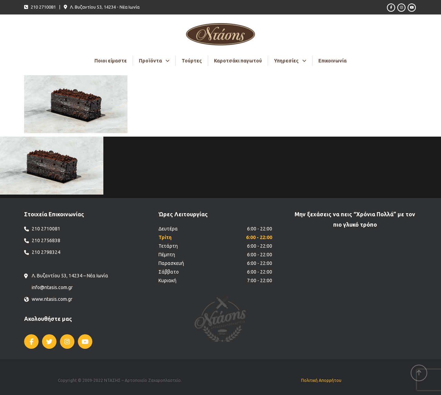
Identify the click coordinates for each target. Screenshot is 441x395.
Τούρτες (192, 60)
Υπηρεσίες (286, 60)
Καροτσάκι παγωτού (238, 60)
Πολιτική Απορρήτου (321, 380)
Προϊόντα (150, 60)
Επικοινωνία (332, 60)
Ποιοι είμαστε (110, 60)
